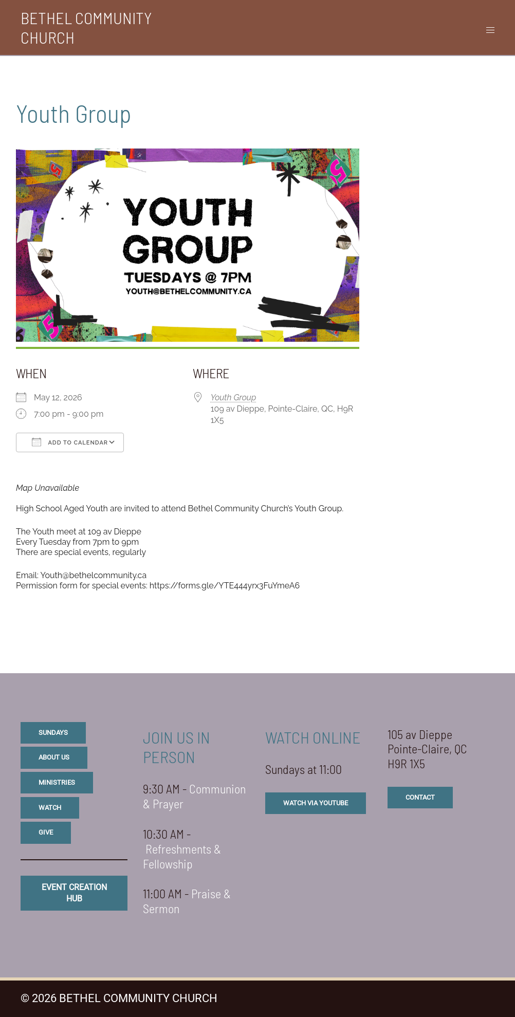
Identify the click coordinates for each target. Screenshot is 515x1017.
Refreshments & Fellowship (182, 856)
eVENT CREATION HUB (74, 892)
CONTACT (420, 797)
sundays (53, 732)
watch (50, 807)
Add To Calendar (70, 442)
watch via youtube (315, 803)
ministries (57, 782)
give (46, 832)
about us (54, 757)
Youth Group (233, 397)
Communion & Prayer (194, 796)
